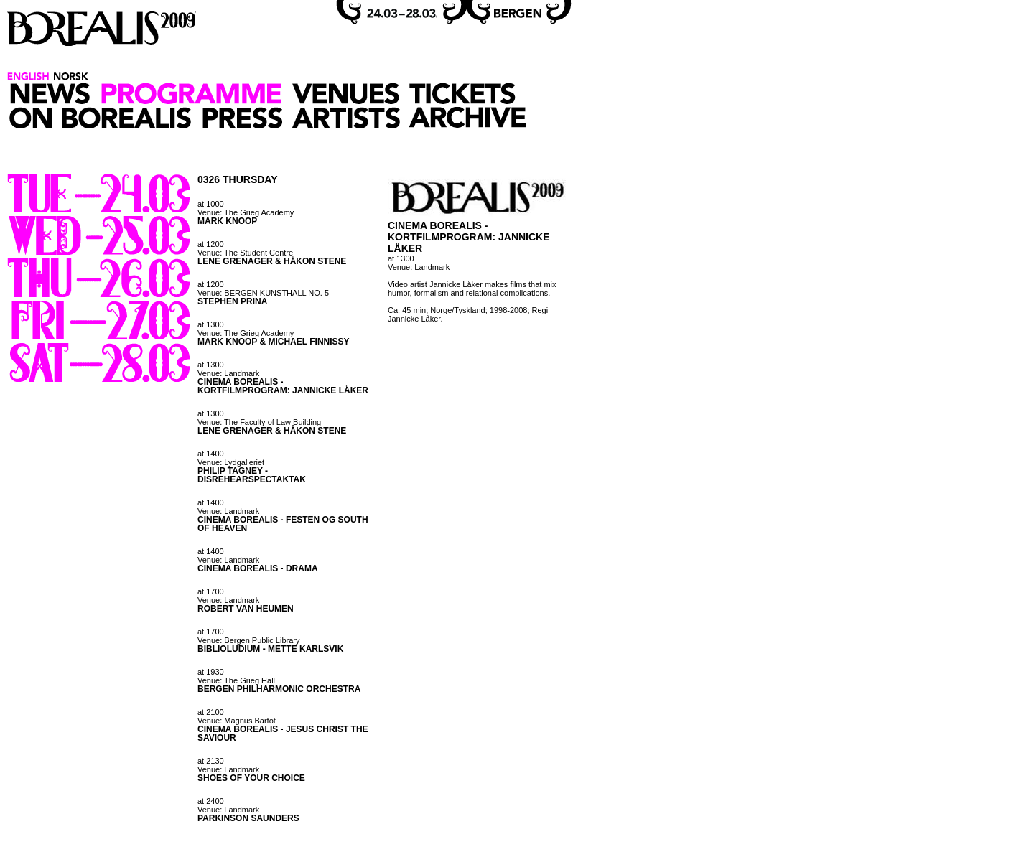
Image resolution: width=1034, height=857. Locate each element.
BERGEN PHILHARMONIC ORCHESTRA (278, 689)
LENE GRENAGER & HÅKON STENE (271, 261)
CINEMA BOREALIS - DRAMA (257, 568)
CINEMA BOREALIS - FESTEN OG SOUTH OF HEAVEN (282, 524)
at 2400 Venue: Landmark (228, 805)
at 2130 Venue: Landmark (228, 765)
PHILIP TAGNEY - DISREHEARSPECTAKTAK (251, 475)
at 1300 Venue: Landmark (228, 369)
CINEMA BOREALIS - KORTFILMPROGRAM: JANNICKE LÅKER (282, 386)
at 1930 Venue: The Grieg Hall (236, 676)
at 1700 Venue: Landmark (228, 595)
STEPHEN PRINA (232, 301)
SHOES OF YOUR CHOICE (251, 778)
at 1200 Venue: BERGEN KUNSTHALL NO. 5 (263, 288)
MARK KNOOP (227, 221)
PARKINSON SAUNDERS (248, 818)
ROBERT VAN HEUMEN (245, 609)
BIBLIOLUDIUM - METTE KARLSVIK (270, 649)
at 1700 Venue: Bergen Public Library (248, 636)
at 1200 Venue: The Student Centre (245, 248)
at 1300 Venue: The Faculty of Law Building (259, 417)
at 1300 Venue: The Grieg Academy (245, 328)
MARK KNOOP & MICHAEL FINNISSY (273, 342)
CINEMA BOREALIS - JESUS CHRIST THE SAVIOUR (282, 733)
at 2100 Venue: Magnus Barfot (236, 716)
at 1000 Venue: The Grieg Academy (245, 208)
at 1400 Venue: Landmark (228, 506)
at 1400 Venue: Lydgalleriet (230, 458)
